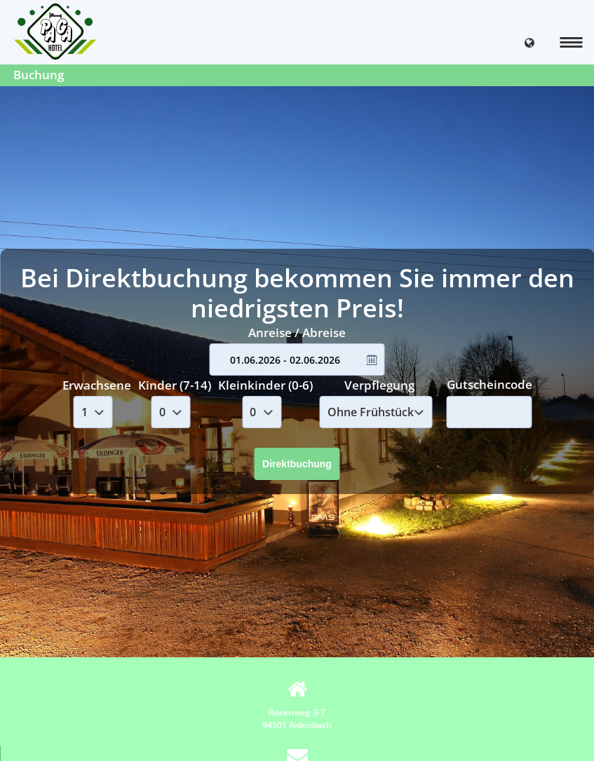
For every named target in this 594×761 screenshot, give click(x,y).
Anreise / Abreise (297, 332)
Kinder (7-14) (174, 385)
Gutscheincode (489, 384)
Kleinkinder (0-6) (265, 385)
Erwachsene (96, 385)
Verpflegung (379, 385)
